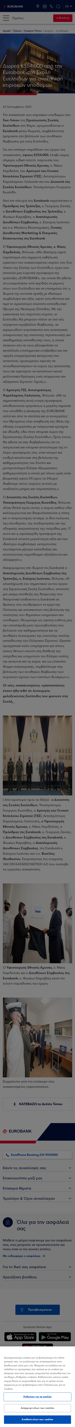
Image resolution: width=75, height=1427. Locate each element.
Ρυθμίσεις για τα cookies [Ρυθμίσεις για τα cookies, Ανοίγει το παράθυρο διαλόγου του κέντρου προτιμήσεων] (37, 1396)
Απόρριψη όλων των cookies (37, 1408)
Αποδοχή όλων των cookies (37, 1419)
